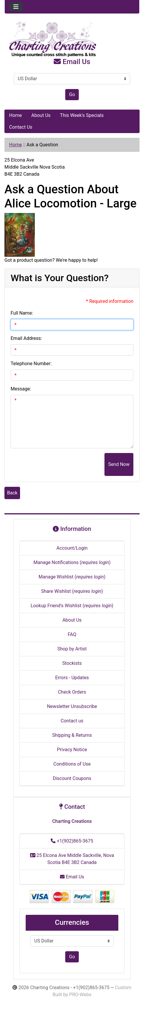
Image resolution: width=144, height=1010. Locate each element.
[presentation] (59, 464)
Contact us (72, 721)
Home (15, 115)
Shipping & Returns (72, 735)
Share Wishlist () (72, 591)
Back (12, 493)
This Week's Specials (82, 115)
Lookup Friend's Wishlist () (72, 605)
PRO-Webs (80, 994)
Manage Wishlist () (72, 577)
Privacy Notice (72, 749)
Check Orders (72, 692)
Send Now (119, 464)
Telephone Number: (31, 363)
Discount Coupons (72, 778)
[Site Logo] (72, 39)
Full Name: (22, 313)
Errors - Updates (72, 677)
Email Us (72, 62)
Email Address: (26, 338)
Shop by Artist (72, 649)
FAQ (72, 634)
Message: (21, 389)
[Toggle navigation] (15, 6)
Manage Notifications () (71, 562)
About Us (40, 115)
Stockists (72, 663)
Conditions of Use (72, 764)
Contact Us (20, 127)
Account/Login (71, 548)
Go (72, 94)
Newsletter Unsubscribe (72, 706)
